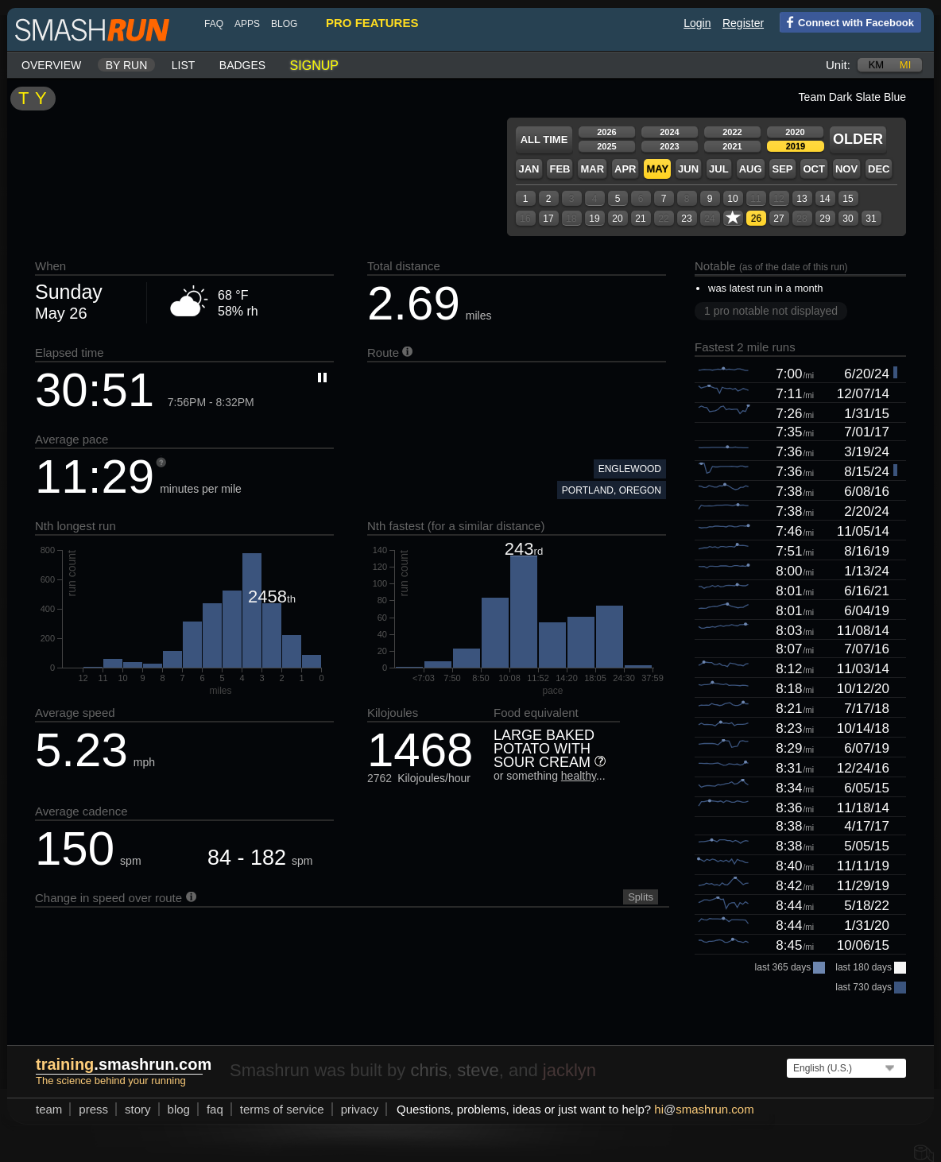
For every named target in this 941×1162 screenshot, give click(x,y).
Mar (592, 169)
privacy (360, 1109)
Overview (51, 65)
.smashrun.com (123, 1064)
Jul (719, 169)
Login (697, 23)
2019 (795, 146)
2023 (669, 146)
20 (617, 218)
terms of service (282, 1109)
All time (544, 139)
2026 (606, 132)
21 (640, 218)
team (49, 1109)
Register (743, 23)
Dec (878, 169)
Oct (813, 169)
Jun (688, 169)
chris (428, 1070)
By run (127, 65)
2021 (732, 146)
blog (284, 23)
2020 (794, 132)
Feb (559, 169)
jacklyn (569, 1070)
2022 (732, 132)
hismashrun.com (703, 1109)
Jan (528, 169)
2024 (669, 132)
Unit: (838, 65)
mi (905, 65)
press (93, 1109)
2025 (606, 146)
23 (686, 218)
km (877, 65)
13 (801, 198)
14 (824, 198)
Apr (625, 169)
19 (594, 218)
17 (548, 218)
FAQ (213, 23)
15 (847, 198)
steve (478, 1070)
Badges (242, 65)
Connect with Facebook (847, 21)
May (657, 169)
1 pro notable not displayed (771, 310)
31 (870, 218)
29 (824, 218)
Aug (750, 169)
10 (732, 198)
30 (847, 218)
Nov (846, 169)
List (184, 65)
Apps (247, 23)
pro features (372, 22)
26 (756, 218)
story (138, 1109)
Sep (782, 169)
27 (778, 218)
